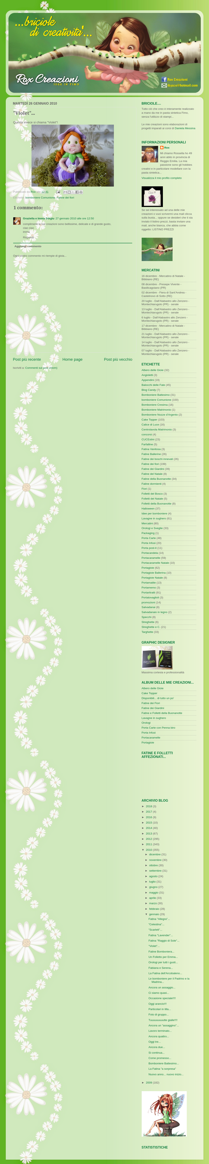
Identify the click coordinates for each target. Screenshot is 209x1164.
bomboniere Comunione (40, 197)
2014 (149, 828)
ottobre (154, 865)
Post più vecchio (118, 359)
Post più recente (27, 359)
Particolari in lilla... (159, 1009)
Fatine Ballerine (151, 454)
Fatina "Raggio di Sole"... (163, 940)
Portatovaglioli (150, 597)
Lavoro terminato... (160, 1030)
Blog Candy (149, 389)
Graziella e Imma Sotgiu (38, 218)
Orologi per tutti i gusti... (163, 962)
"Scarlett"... (155, 929)
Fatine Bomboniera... (161, 951)
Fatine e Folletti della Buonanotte (162, 713)
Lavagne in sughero (154, 518)
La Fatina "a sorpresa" (162, 1068)
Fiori (144, 488)
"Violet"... (154, 946)
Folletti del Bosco (152, 493)
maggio (154, 892)
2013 (149, 833)
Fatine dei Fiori (151, 703)
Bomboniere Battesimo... (163, 1063)
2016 (149, 817)
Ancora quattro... (158, 1036)
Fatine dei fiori (65, 197)
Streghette (148, 622)
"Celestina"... (156, 924)
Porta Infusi (149, 543)
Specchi (147, 617)
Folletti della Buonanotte (157, 503)
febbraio (154, 908)
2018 (149, 806)
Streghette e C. (151, 627)
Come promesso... (159, 1058)
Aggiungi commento (27, 246)
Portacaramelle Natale (155, 562)
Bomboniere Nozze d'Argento (160, 414)
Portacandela (150, 552)
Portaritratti (148, 592)
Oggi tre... (154, 1041)
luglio (152, 881)
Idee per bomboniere (154, 513)
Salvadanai (148, 607)
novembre (155, 859)
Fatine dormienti (152, 483)
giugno (153, 887)
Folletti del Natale (152, 498)
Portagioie (148, 567)
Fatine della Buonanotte (156, 478)
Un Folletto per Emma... (163, 956)
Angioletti (147, 375)
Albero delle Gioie (153, 370)
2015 (149, 822)
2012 (149, 838)
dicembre (155, 854)
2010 (149, 849)
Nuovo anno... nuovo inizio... (165, 1074)
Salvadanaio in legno (154, 612)
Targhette (147, 631)
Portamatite (149, 582)
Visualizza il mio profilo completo (162, 178)
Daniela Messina (185, 128)
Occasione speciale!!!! (162, 998)
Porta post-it (149, 548)
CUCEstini (148, 439)
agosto (153, 876)
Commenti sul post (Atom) (41, 367)
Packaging (148, 533)
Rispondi (28, 237)
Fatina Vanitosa (151, 449)
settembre (155, 870)
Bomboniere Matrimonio (156, 409)
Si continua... (156, 1052)
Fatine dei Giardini (153, 468)
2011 (149, 844)
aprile (153, 897)
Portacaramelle (151, 557)
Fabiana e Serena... (160, 967)
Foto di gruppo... (158, 1014)
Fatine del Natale (152, 473)
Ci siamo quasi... (158, 992)
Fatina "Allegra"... (159, 919)
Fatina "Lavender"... (160, 935)
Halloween (148, 508)
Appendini (148, 380)
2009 (149, 1082)
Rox (167, 147)
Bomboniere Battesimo (156, 394)
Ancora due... (156, 1047)
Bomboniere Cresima (155, 404)
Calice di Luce (150, 424)
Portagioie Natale (152, 577)
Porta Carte (149, 538)
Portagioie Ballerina (154, 572)
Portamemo (149, 587)
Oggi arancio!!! (157, 1003)
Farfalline (147, 444)
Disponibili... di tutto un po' (158, 698)
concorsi (147, 434)
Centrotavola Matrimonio (157, 429)
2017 (149, 811)
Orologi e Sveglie (152, 528)
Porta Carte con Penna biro (158, 727)
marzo (153, 903)
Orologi (146, 722)
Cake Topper (149, 419)
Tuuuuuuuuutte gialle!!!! (162, 1020)
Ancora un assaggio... (161, 987)
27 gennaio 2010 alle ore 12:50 (75, 218)
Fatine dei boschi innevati (157, 459)
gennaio (154, 914)
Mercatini (147, 523)
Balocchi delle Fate (153, 384)
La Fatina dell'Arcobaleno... (165, 973)
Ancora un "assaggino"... (163, 1025)
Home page (72, 359)
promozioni (148, 602)
